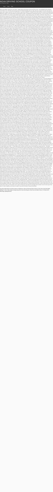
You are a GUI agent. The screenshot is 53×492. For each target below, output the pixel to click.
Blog (12, 6)
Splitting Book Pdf (8, 191)
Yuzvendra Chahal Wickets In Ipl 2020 (7, 188)
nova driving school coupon (17, 1)
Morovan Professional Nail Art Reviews (31, 188)
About (8, 6)
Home (4, 6)
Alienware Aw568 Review (18, 188)
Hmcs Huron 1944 (41, 188)
